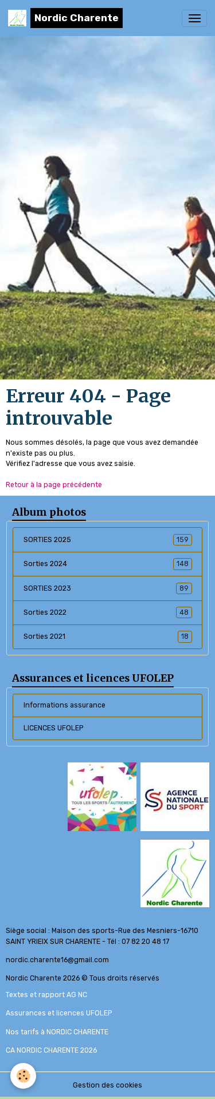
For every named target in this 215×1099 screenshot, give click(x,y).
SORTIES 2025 (108, 539)
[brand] (65, 18)
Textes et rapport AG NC (46, 995)
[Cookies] (23, 1076)
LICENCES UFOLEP (53, 728)
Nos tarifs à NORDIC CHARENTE (57, 1032)
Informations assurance (64, 705)
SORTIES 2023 (108, 588)
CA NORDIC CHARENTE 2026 (51, 1050)
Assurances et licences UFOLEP (59, 1013)
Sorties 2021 (108, 636)
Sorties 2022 (108, 612)
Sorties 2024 (108, 564)
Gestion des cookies (107, 1085)
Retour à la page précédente (54, 485)
